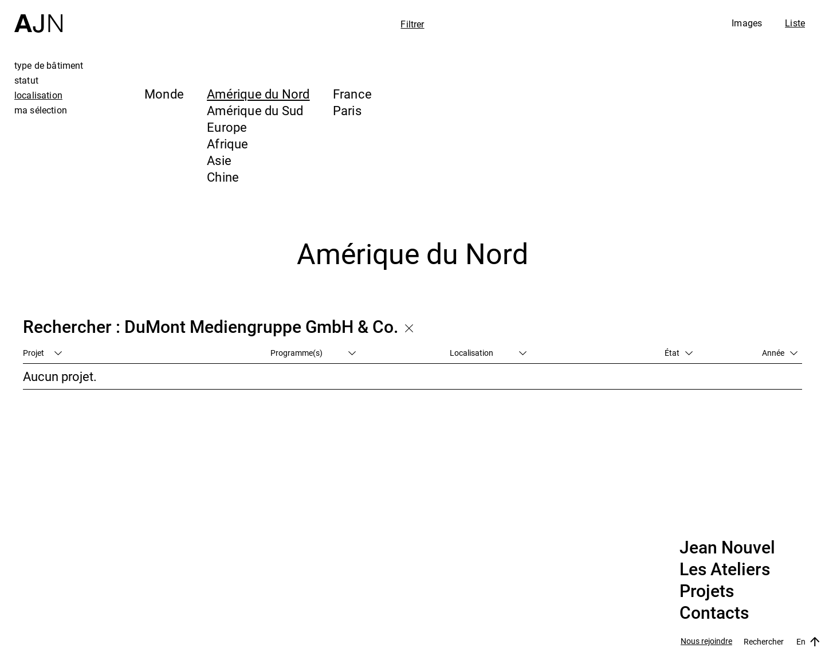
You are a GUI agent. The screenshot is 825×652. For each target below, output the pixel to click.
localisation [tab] (38, 95)
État (679, 352)
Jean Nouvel (727, 548)
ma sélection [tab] (40, 110)
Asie (219, 160)
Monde (164, 93)
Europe (227, 127)
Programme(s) (313, 352)
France (352, 93)
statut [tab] (26, 80)
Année (780, 352)
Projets (706, 591)
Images (747, 23)
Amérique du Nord (258, 93)
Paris (347, 110)
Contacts (714, 613)
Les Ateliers (724, 569)
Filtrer (412, 24)
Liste (795, 23)
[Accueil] (38, 16)
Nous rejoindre (706, 641)
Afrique (228, 143)
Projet (42, 352)
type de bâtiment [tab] (49, 65)
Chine (223, 176)
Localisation (488, 352)
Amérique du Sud (255, 110)
